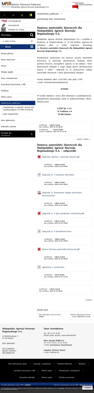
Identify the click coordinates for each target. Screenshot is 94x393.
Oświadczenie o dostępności (69, 371)
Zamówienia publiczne (10, 103)
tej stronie (61, 388)
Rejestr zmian (47, 371)
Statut (3, 66)
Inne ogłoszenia (8, 120)
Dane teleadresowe (9, 78)
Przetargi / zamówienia (42, 364)
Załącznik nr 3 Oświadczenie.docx (57, 231)
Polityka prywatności (67, 377)
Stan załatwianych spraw (17, 364)
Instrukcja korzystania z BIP (13, 84)
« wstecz (88, 300)
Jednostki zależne (8, 126)
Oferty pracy (6, 97)
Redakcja (5, 90)
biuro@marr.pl (66, 345)
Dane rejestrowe (8, 59)
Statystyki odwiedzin (27, 377)
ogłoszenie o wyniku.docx (53, 267)
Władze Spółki (7, 72)
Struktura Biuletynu (64, 364)
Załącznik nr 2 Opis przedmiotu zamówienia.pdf (63, 213)
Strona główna (7, 53)
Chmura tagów (47, 377)
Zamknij (87, 388)
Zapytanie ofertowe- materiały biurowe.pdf (60, 157)
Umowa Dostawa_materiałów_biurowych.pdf (60, 249)
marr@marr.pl (55, 345)
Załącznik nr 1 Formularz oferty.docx (58, 175)
